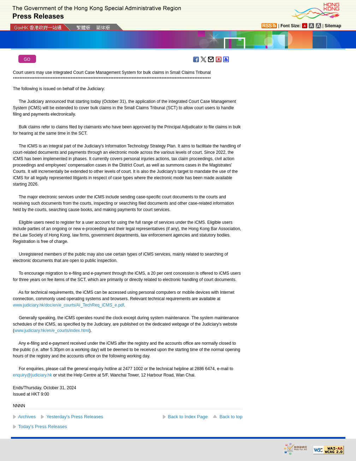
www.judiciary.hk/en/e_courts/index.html (51, 330)
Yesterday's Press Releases (74, 416)
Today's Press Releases (42, 426)
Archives (27, 416)
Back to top (230, 416)
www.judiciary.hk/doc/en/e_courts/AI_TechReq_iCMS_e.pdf (68, 305)
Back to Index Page (188, 416)
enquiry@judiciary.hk (32, 375)
